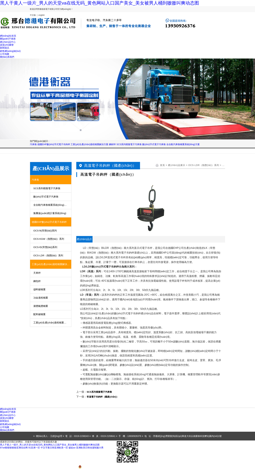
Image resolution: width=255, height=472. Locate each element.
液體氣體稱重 (40, 306)
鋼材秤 (112, 144)
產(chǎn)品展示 (176, 165)
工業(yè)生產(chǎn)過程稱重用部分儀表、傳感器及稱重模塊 (52, 322)
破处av (72, 447)
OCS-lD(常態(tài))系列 (45, 247)
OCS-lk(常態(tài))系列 (45, 230)
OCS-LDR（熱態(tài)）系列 (48, 255)
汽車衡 (33, 144)
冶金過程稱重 (40, 297)
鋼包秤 (37, 281)
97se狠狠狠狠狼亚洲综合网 (14, 447)
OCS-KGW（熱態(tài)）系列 (48, 238)
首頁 (162, 165)
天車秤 (37, 272)
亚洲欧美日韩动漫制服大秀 (89, 447)
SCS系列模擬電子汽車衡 (129, 144)
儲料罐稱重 (39, 289)
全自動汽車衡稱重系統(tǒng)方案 (183, 144)
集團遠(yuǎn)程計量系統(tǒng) (49, 213)
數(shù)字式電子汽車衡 (154, 144)
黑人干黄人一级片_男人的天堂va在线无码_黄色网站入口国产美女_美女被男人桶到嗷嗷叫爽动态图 (99, 3)
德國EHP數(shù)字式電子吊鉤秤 (53, 144)
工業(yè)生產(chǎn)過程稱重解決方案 (89, 144)
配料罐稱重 (39, 314)
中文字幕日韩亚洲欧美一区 (54, 447)
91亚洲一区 (34, 447)
